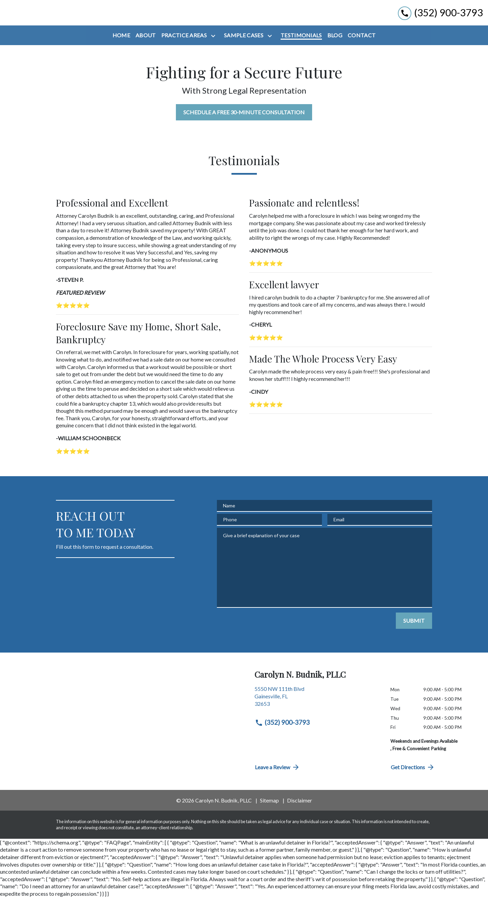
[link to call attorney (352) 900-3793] (440, 19)
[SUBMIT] (414, 634)
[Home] (121, 49)
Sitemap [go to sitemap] (269, 814)
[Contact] (361, 49)
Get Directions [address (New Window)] (413, 781)
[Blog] (335, 49)
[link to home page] (40, 20)
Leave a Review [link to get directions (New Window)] (277, 781)
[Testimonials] (301, 49)
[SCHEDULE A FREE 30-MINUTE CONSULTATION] (244, 126)
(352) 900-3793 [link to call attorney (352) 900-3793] (282, 736)
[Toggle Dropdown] (214, 49)
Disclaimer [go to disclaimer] (299, 814)
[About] (146, 49)
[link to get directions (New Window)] (317, 712)
